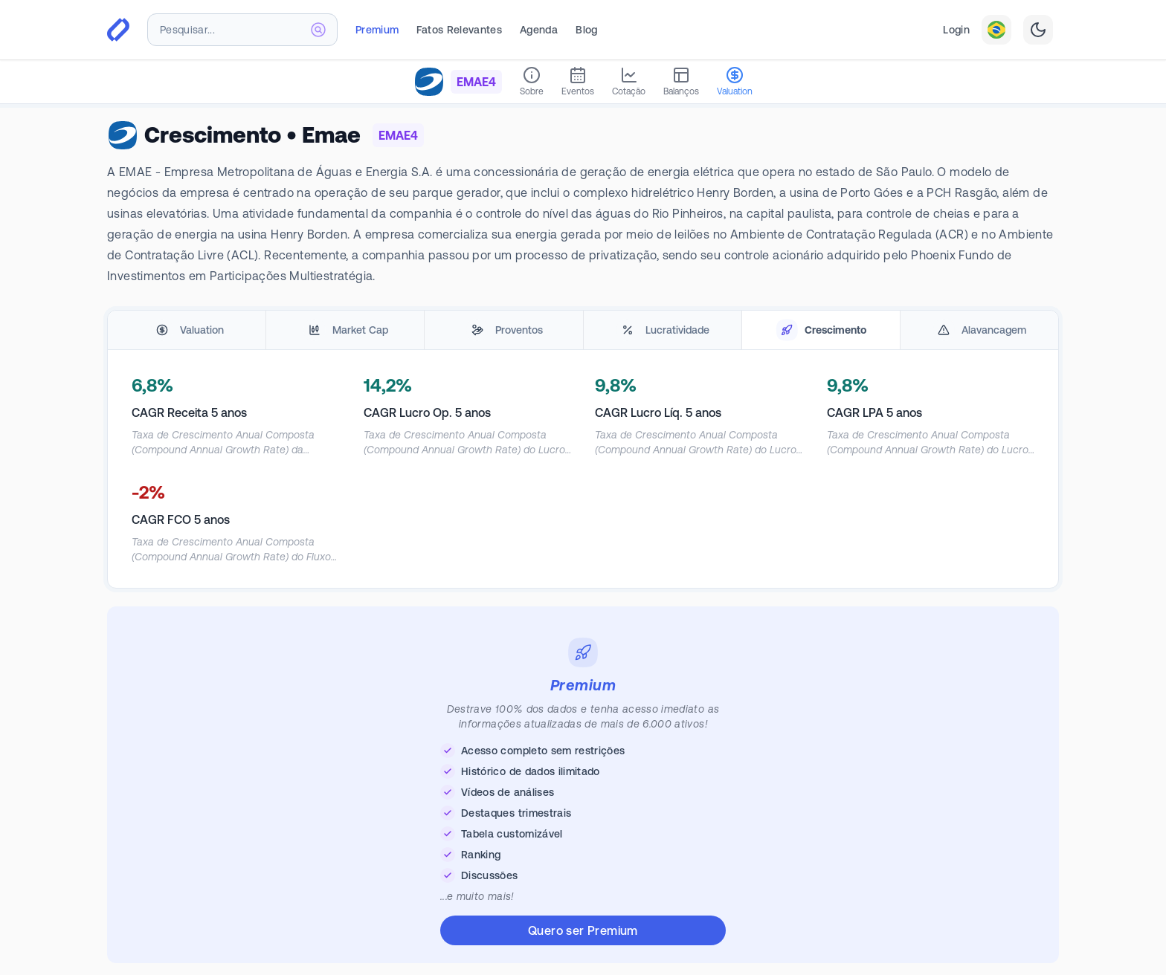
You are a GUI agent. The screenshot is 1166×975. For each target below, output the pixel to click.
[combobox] (242, 29)
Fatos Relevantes (459, 30)
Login (956, 30)
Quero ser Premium (583, 930)
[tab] (186, 330)
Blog (586, 30)
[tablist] (583, 330)
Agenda (539, 30)
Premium (377, 30)
